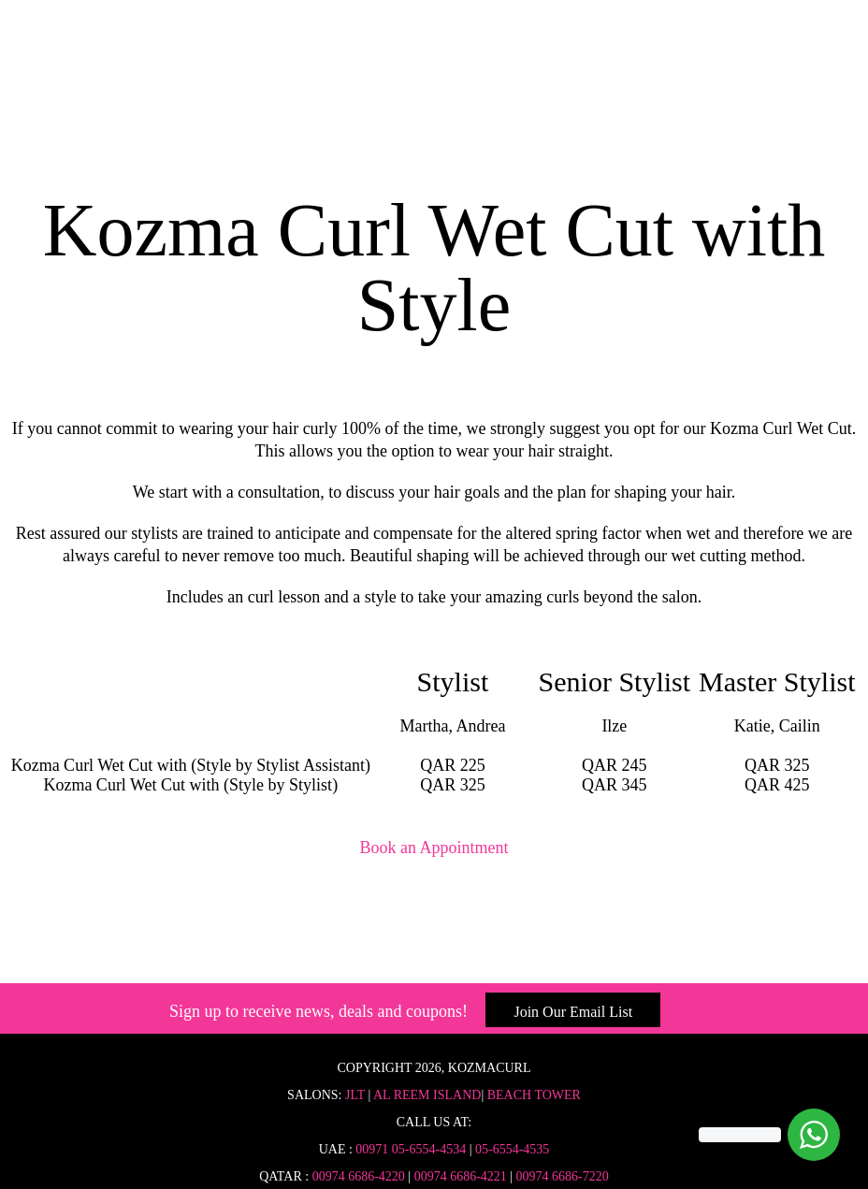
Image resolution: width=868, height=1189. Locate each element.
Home (434, 77)
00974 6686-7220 (562, 1176)
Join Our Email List (573, 1012)
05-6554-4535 (512, 1149)
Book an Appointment (434, 847)
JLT (355, 1095)
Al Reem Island (425, 1095)
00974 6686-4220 (358, 1176)
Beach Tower (534, 1095)
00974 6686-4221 (460, 1176)
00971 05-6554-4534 (410, 1149)
